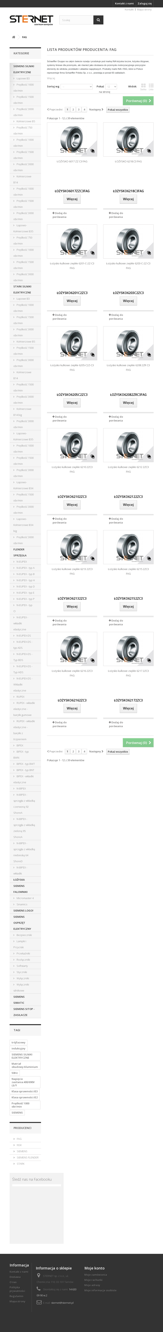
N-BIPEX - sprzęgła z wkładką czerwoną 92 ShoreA (24, 804)
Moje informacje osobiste (100, 1290)
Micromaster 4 (25, 898)
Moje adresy (92, 1285)
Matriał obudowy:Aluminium (25, 1065)
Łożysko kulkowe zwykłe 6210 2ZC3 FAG (72, 469)
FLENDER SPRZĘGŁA (20, 552)
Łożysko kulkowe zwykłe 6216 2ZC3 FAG (72, 673)
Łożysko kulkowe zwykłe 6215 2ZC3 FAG (128, 571)
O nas (13, 1282)
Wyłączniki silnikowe (21, 987)
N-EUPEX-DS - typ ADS (22, 645)
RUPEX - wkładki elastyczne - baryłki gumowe (24, 709)
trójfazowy (18, 1042)
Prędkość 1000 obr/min (23, 87)
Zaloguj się (145, 3)
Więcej (51, 78)
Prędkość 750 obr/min (22, 130)
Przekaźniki (23, 953)
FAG (19, 1139)
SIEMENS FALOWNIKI (20, 889)
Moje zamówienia (95, 1274)
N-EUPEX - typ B (25, 574)
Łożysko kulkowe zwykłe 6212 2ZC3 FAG (128, 469)
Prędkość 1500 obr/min (23, 100)
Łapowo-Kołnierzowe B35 (23, 228)
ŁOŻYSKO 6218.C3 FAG (128, 161)
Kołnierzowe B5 (25, 121)
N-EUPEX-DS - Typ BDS (22, 657)
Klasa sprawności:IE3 (25, 1091)
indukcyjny (18, 1048)
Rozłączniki (23, 959)
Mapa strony (144, 9)
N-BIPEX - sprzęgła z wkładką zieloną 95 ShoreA (24, 828)
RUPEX (20, 696)
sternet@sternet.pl (62, 1303)
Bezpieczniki (24, 935)
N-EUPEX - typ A (25, 568)
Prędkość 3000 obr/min (23, 112)
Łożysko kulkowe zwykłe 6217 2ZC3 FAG (128, 673)
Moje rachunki (93, 1280)
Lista (151, 87)
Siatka (143, 87)
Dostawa (15, 1277)
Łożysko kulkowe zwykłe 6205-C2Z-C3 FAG (72, 367)
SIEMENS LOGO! (23, 910)
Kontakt (129, 9)
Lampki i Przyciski (19, 944)
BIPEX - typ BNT (25, 770)
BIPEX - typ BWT (25, 764)
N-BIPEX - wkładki (20, 870)
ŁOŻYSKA (19, 879)
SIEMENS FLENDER (27, 1157)
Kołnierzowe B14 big (22, 412)
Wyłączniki (22, 978)
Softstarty (22, 966)
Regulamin (16, 1296)
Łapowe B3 (23, 78)
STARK (20, 1163)
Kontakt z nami (124, 3)
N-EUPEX (21, 561)
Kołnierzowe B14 (22, 179)
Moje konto (94, 1268)
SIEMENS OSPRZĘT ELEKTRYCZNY (22, 923)
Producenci (22, 1128)
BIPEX (19, 745)
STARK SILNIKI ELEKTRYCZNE (22, 289)
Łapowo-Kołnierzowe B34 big (23, 525)
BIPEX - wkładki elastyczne (23, 779)
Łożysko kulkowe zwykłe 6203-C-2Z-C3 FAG (128, 266)
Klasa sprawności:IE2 (25, 1097)
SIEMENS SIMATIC (19, 1000)
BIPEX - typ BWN (21, 754)
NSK (19, 1145)
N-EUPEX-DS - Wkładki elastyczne (22, 684)
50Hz (15, 1073)
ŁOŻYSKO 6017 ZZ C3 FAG (72, 161)
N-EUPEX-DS (23, 635)
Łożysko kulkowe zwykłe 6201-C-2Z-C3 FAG (72, 266)
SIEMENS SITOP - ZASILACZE (24, 1012)
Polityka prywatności (17, 1289)
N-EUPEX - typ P (25, 599)
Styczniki (21, 972)
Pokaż (100, 86)
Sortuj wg (53, 86)
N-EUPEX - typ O (22, 608)
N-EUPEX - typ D (25, 586)
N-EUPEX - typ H (25, 580)
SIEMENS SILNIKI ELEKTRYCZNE (23, 69)
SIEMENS (17, 1112)
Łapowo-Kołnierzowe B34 (23, 485)
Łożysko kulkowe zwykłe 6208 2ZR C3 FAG (128, 367)
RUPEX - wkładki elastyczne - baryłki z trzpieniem (24, 730)
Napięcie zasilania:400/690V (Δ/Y (23, 1082)
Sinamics (21, 904)
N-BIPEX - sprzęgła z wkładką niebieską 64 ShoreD (24, 852)
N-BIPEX (21, 788)
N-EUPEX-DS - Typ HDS (22, 669)
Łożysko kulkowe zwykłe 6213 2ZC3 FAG (72, 571)
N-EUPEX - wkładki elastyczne (20, 623)
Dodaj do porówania (60, 215)
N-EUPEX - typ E (25, 592)
